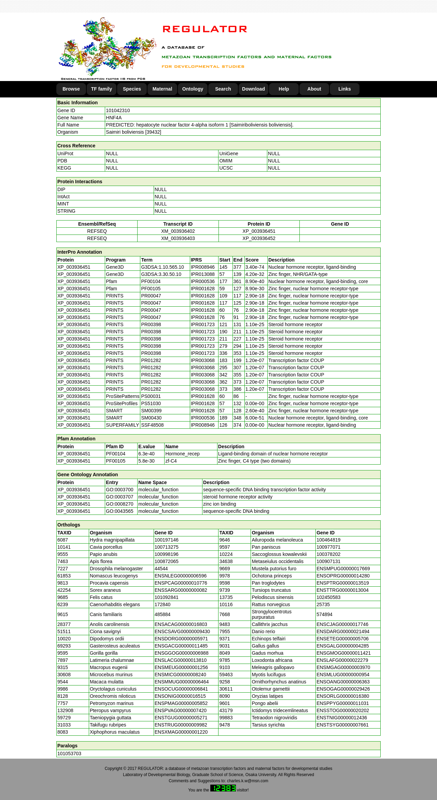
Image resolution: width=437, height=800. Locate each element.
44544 (161, 568)
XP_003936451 (259, 231)
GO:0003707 (119, 496)
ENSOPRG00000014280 (343, 575)
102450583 (328, 597)
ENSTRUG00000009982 (181, 725)
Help (284, 89)
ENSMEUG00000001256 (181, 667)
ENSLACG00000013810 (181, 660)
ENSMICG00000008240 (180, 674)
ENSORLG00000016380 (342, 696)
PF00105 (115, 461)
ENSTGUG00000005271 (181, 717)
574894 (324, 614)
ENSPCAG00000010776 (181, 583)
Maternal (162, 89)
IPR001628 (203, 288)
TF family (101, 89)
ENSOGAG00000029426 (343, 689)
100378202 (328, 554)
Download (253, 89)
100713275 (167, 547)
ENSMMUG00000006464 (182, 681)
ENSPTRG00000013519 (342, 583)
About (314, 89)
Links (344, 89)
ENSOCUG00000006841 (181, 689)
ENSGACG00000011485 (181, 646)
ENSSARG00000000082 (181, 590)
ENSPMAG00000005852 (181, 703)
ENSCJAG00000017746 (342, 624)
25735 (323, 604)
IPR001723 (203, 324)
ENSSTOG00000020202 (342, 710)
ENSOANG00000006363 (343, 681)
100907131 (328, 561)
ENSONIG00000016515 (180, 696)
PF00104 (115, 453)
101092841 (167, 597)
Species (132, 89)
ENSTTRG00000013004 (342, 590)
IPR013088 (203, 274)
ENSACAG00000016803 (181, 624)
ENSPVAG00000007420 (181, 710)
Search (223, 89)
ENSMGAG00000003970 (343, 667)
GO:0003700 (119, 489)
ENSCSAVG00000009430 (182, 631)
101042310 (118, 110)
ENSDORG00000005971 (181, 638)
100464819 (328, 540)
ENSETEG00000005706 (342, 638)
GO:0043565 (119, 511)
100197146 (167, 540)
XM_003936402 (178, 231)
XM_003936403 (178, 238)
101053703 (69, 753)
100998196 (167, 554)
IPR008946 (203, 267)
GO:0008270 (119, 504)
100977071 (328, 547)
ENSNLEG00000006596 (181, 575)
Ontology (192, 89)
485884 (163, 614)
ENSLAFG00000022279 (342, 660)
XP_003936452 (259, 238)
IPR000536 (203, 281)
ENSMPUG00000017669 (343, 568)
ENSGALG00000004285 (342, 646)
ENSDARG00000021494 (342, 631)
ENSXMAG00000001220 (181, 732)
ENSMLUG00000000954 (342, 674)
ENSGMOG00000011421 (343, 653)
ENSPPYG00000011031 (342, 703)
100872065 (167, 561)
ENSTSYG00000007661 (342, 725)
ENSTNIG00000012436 (341, 717)
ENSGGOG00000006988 (182, 653)
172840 (163, 604)
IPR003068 (203, 360)
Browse (71, 89)
